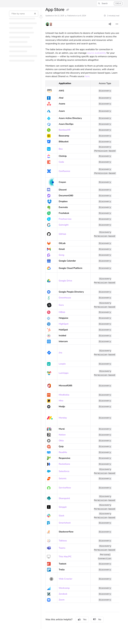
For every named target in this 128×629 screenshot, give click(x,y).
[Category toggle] (41, 16)
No (97, 619)
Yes (82, 619)
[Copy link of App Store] (67, 10)
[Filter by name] (23, 14)
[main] (82, 318)
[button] (110, 3)
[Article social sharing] (109, 24)
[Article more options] (117, 24)
